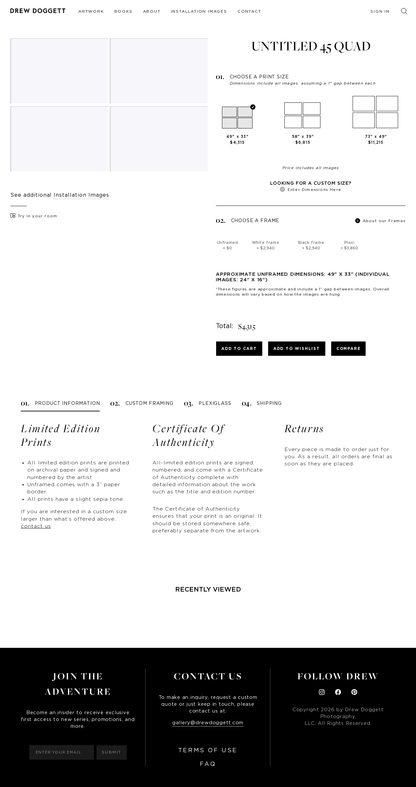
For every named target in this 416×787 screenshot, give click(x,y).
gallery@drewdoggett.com (207, 722)
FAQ (208, 764)
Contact (249, 11)
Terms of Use (208, 751)
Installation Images (199, 11)
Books (123, 11)
